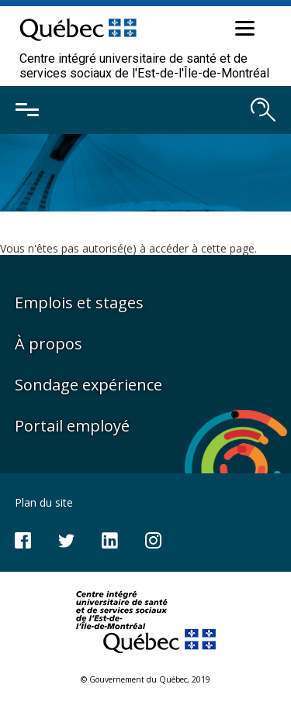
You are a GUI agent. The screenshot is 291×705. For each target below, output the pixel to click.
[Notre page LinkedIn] (110, 538)
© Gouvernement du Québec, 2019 (145, 679)
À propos (48, 343)
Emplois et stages (79, 302)
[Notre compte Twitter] (66, 538)
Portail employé (72, 425)
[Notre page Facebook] (23, 538)
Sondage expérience (88, 384)
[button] (242, 30)
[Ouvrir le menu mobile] (27, 110)
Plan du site (44, 502)
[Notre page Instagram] (153, 538)
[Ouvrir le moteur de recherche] (263, 110)
